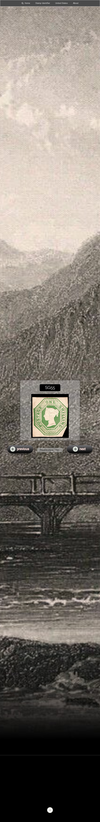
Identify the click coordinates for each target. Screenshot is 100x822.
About (75, 3)
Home (26, 3)
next (79, 449)
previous (19, 449)
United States (61, 3)
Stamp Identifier (42, 3)
